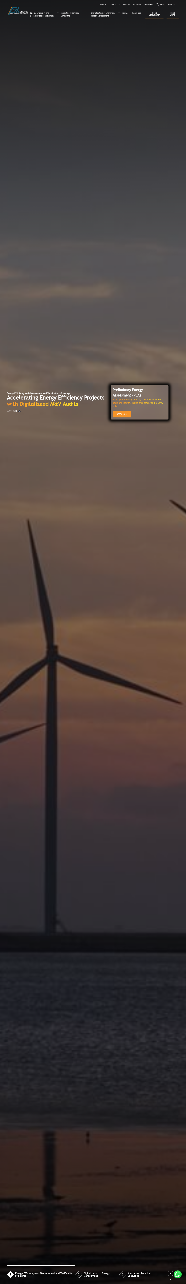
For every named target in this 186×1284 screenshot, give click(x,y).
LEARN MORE (14, 411)
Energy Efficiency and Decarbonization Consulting (42, 14)
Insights (125, 13)
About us (103, 4)
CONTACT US (115, 4)
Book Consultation (154, 14)
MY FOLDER (137, 4)
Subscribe (172, 4)
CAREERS (126, 4)
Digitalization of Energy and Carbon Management (103, 14)
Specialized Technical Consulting (70, 14)
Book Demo (172, 14)
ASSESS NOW (122, 414)
